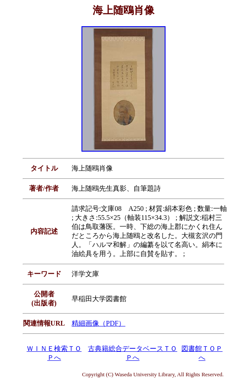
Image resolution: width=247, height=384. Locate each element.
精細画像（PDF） (98, 323)
